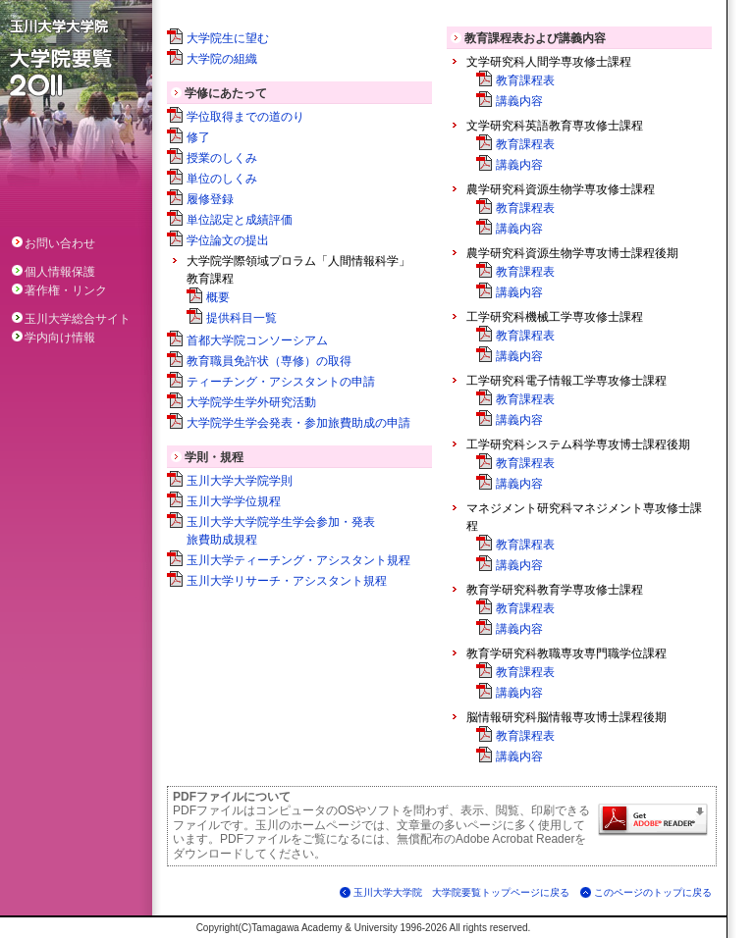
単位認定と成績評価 (240, 220)
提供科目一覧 (241, 318)
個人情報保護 (53, 272)
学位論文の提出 (228, 240)
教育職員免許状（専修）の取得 (269, 361)
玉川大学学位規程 (234, 501)
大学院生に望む (228, 38)
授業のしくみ (222, 158)
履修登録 (210, 199)
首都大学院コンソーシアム (257, 340)
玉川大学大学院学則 (240, 481)
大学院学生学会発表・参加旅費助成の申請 (298, 423)
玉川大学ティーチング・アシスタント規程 (298, 560)
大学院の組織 (222, 59)
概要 (218, 297)
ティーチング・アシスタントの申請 (281, 382)
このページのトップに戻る (653, 892)
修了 (198, 137)
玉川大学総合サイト (71, 319)
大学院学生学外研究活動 (251, 402)
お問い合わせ (53, 243)
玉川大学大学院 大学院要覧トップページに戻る (461, 892)
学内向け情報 (53, 337)
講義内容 (519, 101)
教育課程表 (525, 80)
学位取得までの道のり (245, 117)
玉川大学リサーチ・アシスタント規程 (287, 581)
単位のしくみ (222, 178)
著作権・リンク (59, 290)
